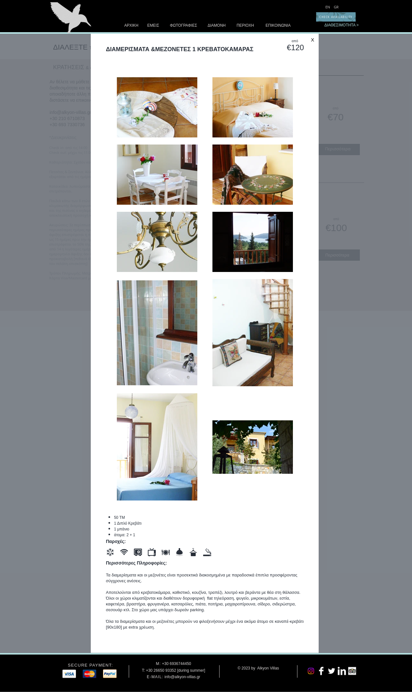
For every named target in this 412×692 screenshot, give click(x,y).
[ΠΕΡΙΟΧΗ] (245, 25)
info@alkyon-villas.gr (182, 676)
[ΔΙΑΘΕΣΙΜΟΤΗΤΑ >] (341, 25)
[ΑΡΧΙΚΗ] (131, 25)
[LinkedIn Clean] (342, 671)
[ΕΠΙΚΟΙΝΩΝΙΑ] (278, 25)
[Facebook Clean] (321, 671)
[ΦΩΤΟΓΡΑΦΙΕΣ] (183, 25)
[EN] (327, 7)
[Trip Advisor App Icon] (352, 671)
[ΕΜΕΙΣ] (153, 25)
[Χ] (312, 40)
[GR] (336, 7)
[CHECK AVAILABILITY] (336, 17)
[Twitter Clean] (331, 671)
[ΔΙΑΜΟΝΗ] (216, 25)
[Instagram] (311, 671)
